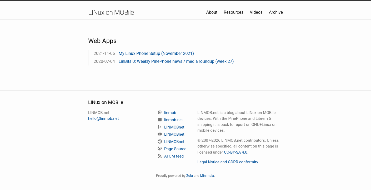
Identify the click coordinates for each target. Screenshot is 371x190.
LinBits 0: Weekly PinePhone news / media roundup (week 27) (176, 61)
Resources (234, 12)
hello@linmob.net (103, 118)
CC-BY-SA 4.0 (235, 152)
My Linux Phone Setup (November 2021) (156, 53)
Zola (189, 176)
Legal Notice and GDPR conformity (227, 162)
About (212, 12)
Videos (257, 12)
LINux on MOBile (111, 12)
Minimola (207, 176)
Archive (276, 12)
